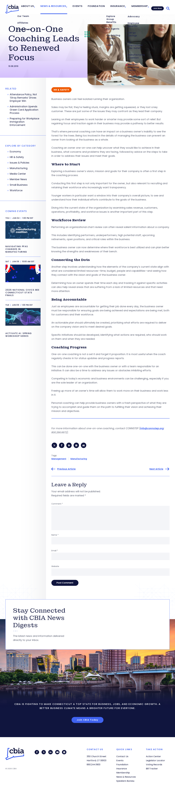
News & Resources (61, 7)
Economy (15, 151)
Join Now (157, 7)
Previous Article (66, 469)
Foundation (99, 7)
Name (55, 535)
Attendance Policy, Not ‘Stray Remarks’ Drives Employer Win (23, 98)
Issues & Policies (19, 162)
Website (55, 567)
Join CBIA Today (87, 720)
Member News (18, 179)
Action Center (153, 756)
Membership (137, 7)
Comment (57, 504)
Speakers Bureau (125, 780)
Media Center (18, 173)
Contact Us (122, 756)
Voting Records (154, 764)
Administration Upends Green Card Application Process (24, 110)
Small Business (19, 185)
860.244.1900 (93, 764)
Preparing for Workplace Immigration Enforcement (24, 122)
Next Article (156, 469)
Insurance (117, 7)
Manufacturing (78, 459)
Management (58, 459)
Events (83, 7)
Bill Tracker (152, 768)
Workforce (16, 190)
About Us (38, 7)
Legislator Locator (155, 760)
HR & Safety (17, 157)
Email (54, 551)
